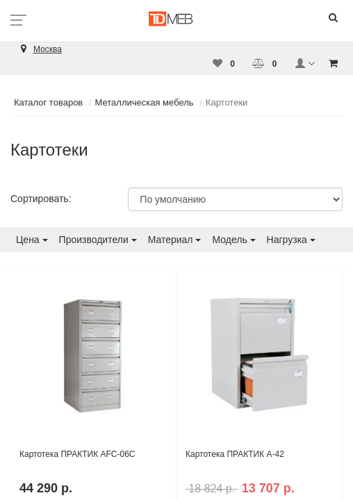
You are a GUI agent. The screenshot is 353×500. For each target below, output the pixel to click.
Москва (47, 49)
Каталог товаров (48, 102)
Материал (175, 239)
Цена (32, 239)
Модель (233, 239)
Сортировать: (41, 198)
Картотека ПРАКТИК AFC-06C (77, 454)
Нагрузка (291, 239)
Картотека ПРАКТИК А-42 (235, 454)
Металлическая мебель (144, 102)
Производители (98, 239)
